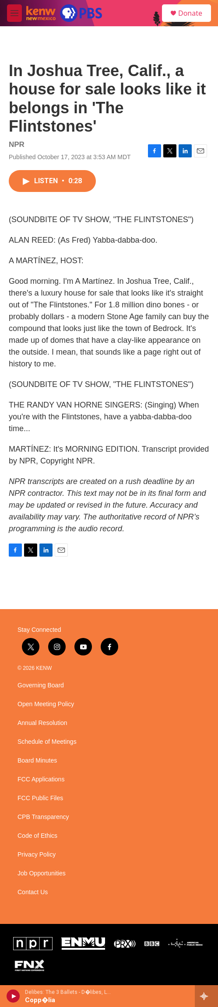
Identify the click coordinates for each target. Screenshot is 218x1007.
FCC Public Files (40, 798)
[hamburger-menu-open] (14, 13)
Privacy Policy (37, 854)
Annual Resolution (42, 723)
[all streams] (206, 996)
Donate (190, 13)
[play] (13, 996)
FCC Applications (41, 779)
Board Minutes (37, 760)
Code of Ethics (37, 836)
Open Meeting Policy (46, 704)
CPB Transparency (43, 817)
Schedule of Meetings (47, 742)
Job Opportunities (42, 873)
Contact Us (33, 892)
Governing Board (41, 685)
